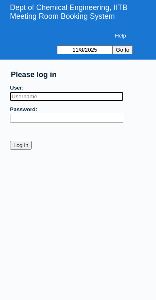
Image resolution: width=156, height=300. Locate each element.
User (16, 88)
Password (22, 109)
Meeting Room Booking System (62, 16)
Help (120, 35)
